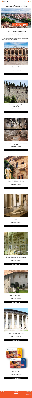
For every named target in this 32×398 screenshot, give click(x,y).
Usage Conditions (28, 391)
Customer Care (28, 394)
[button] (25, 1)
